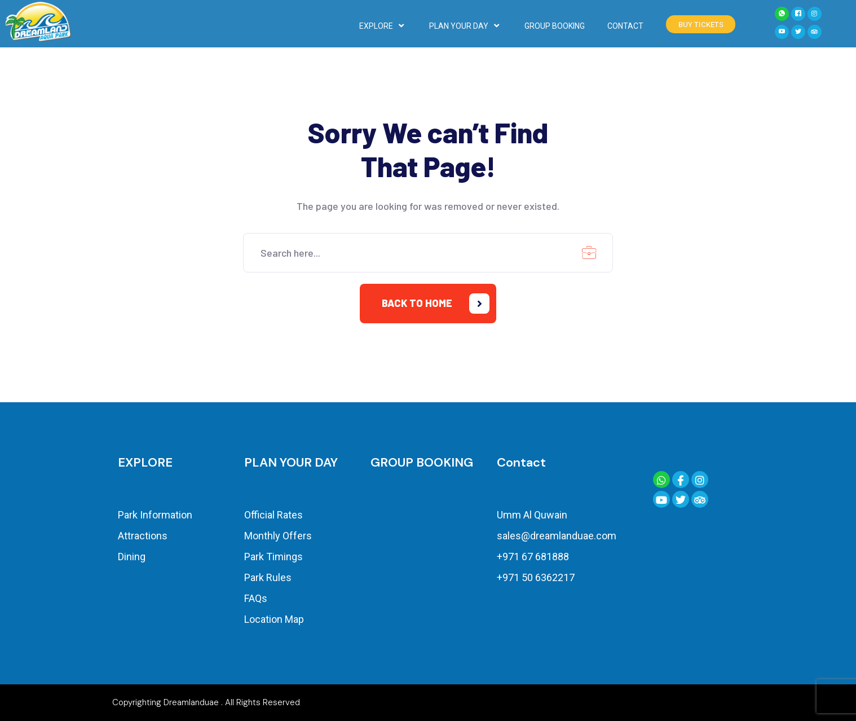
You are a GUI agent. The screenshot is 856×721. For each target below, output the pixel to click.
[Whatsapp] (782, 14)
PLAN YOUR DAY (465, 26)
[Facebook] (798, 14)
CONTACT (625, 25)
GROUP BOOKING (554, 25)
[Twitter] (798, 32)
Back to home (435, 303)
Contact (521, 462)
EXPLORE (383, 26)
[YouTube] (782, 32)
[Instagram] (815, 14)
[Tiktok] (815, 32)
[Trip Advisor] (699, 499)
